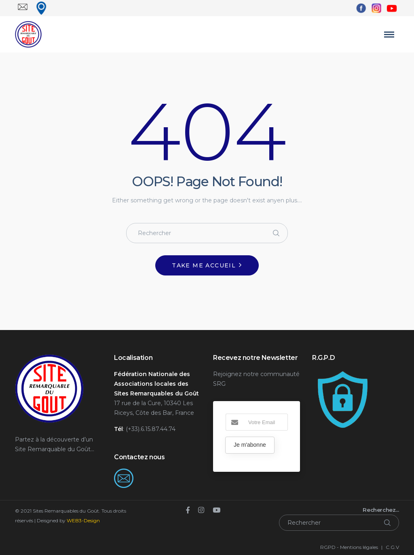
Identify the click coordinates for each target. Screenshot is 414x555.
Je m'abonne (250, 444)
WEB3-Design (83, 520)
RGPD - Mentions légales (349, 547)
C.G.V (392, 547)
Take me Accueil (204, 265)
